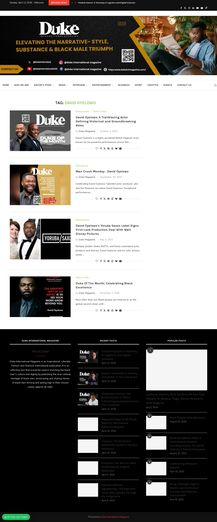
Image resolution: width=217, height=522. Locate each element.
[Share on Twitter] (104, 148)
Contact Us (184, 85)
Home (6, 85)
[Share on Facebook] (101, 148)
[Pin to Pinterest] (108, 148)
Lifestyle (152, 85)
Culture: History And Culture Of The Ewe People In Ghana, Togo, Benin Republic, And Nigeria (175, 399)
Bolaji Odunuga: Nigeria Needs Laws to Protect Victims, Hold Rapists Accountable (184, 489)
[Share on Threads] (112, 148)
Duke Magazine (87, 131)
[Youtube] (197, 8)
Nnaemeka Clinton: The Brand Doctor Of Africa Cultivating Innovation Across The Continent (120, 399)
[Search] (215, 85)
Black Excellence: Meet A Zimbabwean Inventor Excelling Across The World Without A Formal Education (187, 443)
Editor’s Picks (43, 85)
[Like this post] (97, 148)
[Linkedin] (193, 8)
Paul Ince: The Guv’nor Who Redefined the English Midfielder (118, 466)
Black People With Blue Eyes (187, 417)
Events (167, 85)
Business (124, 85)
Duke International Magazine (115, 516)
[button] (72, 2)
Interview (79, 85)
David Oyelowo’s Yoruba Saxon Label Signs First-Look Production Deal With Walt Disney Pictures (107, 230)
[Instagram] (189, 8)
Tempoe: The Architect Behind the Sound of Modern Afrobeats (119, 445)
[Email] (202, 8)
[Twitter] (185, 8)
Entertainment (101, 85)
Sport (138, 85)
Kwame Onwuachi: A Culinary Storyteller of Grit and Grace (119, 375)
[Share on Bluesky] (116, 148)
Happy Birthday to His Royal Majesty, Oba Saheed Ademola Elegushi (118, 423)
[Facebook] (181, 8)
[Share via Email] (120, 148)
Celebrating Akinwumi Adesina (183, 465)
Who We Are (21, 85)
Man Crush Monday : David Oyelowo (102, 171)
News (62, 85)
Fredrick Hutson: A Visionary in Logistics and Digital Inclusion (106, 3)
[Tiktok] (206, 8)
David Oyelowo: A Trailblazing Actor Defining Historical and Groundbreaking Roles (106, 121)
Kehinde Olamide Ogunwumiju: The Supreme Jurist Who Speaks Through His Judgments (118, 490)
